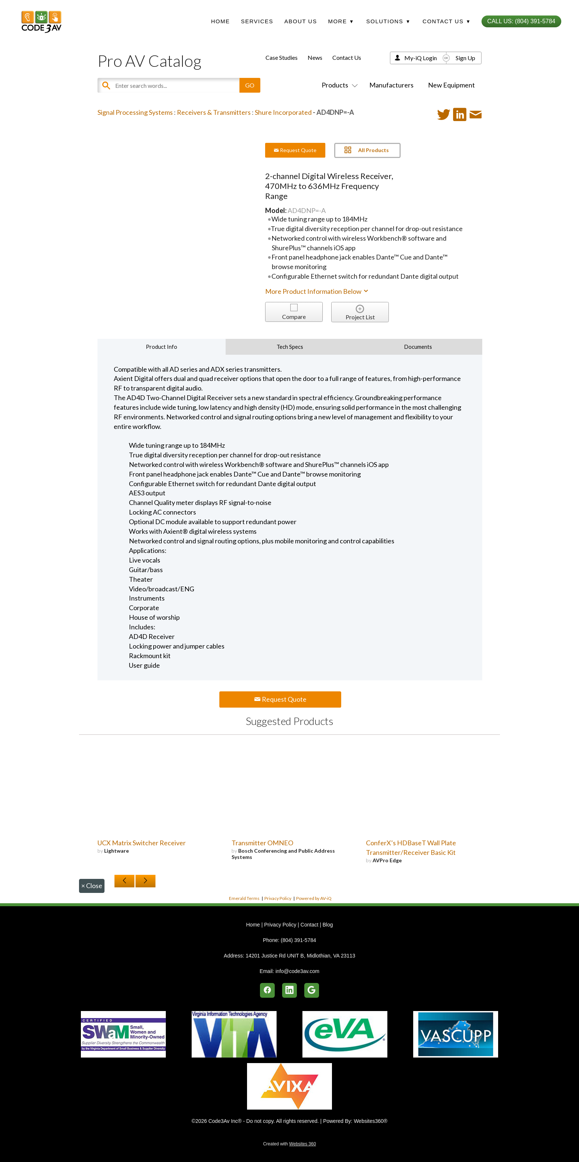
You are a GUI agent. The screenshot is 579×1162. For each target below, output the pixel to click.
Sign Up (465, 57)
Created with (289, 1143)
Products (338, 85)
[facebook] (267, 990)
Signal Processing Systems (135, 112)
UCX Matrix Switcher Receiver (141, 843)
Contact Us (346, 57)
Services (257, 21)
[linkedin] (289, 990)
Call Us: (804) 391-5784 (521, 21)
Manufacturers (391, 85)
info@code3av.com (297, 971)
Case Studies (281, 57)
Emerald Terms (244, 898)
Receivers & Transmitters (214, 112)
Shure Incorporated (283, 112)
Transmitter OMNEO (262, 843)
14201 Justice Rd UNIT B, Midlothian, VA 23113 (300, 956)
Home (220, 21)
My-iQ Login (420, 57)
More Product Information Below (317, 291)
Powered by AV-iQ (314, 898)
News (315, 57)
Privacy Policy (277, 898)
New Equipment (451, 85)
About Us (300, 21)
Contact (309, 925)
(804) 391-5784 (298, 940)
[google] (311, 990)
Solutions (388, 21)
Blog (327, 925)
